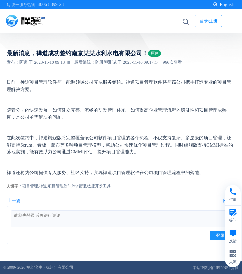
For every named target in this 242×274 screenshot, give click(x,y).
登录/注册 (208, 20)
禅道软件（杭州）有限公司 (49, 267)
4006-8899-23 (51, 4)
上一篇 (14, 200)
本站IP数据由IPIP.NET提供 (216, 267)
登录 (220, 235)
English (223, 4)
